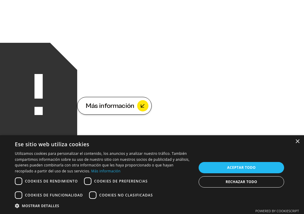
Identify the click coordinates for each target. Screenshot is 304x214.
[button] (103, 206)
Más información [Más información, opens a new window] (105, 171)
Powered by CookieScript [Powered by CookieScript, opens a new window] (277, 211)
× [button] (297, 141)
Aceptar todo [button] (241, 167)
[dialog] (152, 174)
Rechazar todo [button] (241, 181)
